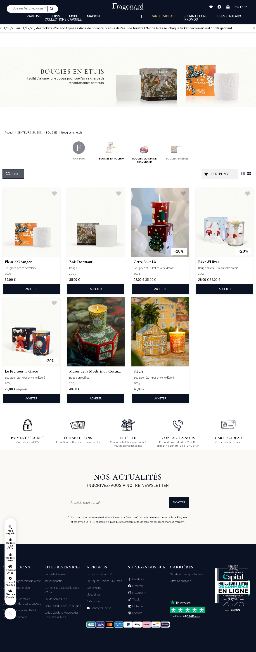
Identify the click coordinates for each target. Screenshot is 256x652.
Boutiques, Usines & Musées (104, 581)
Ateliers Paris (10, 559)
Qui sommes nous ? (99, 574)
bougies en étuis (177, 150)
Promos (191, 19)
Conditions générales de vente (22, 581)
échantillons (196, 16)
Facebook (137, 579)
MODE (73, 16)
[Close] (254, 28)
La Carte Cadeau (55, 574)
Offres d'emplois (180, 581)
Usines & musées (10, 583)
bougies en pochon (112, 150)
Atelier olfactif (53, 581)
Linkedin (137, 606)
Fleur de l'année (10, 595)
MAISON (93, 16)
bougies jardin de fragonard (144, 152)
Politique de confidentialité (19, 610)
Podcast (136, 613)
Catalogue (93, 601)
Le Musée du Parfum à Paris (63, 605)
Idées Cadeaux (229, 16)
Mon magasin (10, 532)
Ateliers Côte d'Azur (10, 546)
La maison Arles (10, 571)
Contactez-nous (100, 608)
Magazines (93, 594)
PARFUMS (34, 16)
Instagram (138, 593)
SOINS (55, 16)
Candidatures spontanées (186, 574)
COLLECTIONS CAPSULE (63, 19)
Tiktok (135, 599)
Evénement (93, 587)
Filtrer (13, 174)
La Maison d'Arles (56, 599)
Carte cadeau (163, 16)
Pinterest (137, 586)
